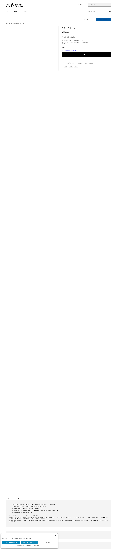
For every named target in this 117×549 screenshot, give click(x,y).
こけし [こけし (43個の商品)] (16, 464)
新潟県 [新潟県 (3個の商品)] (9, 476)
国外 (36, 524)
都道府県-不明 (40, 501)
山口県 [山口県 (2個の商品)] (23, 471)
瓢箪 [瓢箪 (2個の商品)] (13, 482)
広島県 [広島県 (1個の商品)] (17, 473)
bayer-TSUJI (40, 531)
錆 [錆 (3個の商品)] (24, 488)
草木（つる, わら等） (42, 488)
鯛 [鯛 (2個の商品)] (11, 495)
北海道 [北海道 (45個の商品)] (23, 467)
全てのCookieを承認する (11, 542)
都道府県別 (12, 23)
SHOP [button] (8, 11)
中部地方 (39, 511)
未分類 (38, 478)
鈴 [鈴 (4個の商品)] (22, 488)
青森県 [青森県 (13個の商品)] (13, 492)
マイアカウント (80, 4)
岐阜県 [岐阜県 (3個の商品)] (9, 473)
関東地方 (39, 508)
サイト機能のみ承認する (29, 542)
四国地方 (39, 519)
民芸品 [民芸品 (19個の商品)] (15, 479)
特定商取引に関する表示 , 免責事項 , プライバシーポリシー (29, 545)
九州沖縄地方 (40, 521)
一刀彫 (71, 66)
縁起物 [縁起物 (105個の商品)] (17, 485)
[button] (55, 535)
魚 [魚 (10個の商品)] (9, 495)
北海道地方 (39, 503)
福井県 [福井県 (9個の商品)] (22, 482)
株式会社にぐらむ (95, 493)
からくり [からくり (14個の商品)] (9, 464)
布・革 (38, 493)
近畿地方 (17, 23)
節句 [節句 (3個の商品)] (12, 485)
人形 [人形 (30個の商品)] (10, 467)
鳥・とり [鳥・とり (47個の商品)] (17, 495)
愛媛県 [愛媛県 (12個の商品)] (22, 473)
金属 (38, 496)
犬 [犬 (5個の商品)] (10, 482)
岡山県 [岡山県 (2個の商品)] (13, 473)
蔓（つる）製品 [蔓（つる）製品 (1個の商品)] (24, 485)
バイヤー (37, 526)
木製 (86, 63)
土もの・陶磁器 (40, 483)
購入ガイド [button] (17, 11)
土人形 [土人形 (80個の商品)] (12, 470)
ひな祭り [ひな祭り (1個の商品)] (21, 464)
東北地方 (39, 506)
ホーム (8, 23)
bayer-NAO (80, 63)
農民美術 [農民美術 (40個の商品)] (17, 489)
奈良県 (65, 66)
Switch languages (103, 19)
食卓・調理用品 (40, 471)
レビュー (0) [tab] (16, 343)
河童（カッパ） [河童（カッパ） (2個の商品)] (22, 479)
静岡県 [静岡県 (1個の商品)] (17, 492)
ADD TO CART (86, 54)
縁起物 (76, 66)
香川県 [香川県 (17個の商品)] (22, 492)
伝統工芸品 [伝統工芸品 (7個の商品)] (16, 467)
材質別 (36, 481)
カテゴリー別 (38, 463)
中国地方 (39, 516)
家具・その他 (40, 473)
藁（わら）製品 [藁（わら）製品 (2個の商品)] (9, 488)
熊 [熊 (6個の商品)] (8, 482)
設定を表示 (47, 542)
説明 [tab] (9, 343)
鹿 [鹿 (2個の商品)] (22, 495)
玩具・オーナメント (71, 63)
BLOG (25, 11)
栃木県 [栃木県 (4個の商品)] (10, 479)
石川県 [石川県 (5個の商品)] (17, 482)
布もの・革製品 (40, 468)
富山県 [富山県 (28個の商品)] (18, 471)
